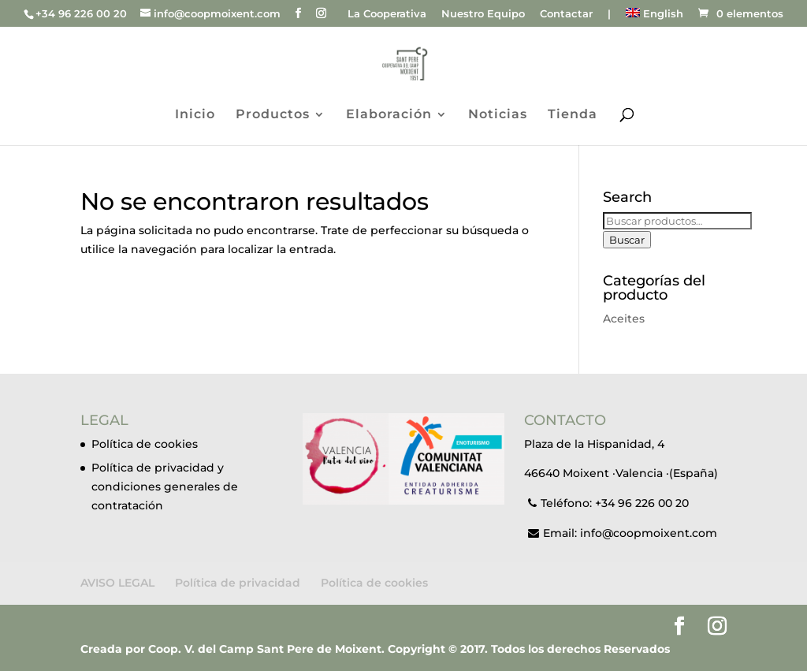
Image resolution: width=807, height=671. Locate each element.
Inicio (195, 115)
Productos (273, 115)
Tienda (572, 115)
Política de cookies (144, 444)
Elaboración (389, 115)
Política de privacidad (237, 583)
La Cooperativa (387, 14)
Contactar (566, 14)
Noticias (497, 115)
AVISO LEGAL (117, 583)
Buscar (627, 239)
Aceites (624, 318)
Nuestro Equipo (483, 14)
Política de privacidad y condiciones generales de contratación (164, 486)
